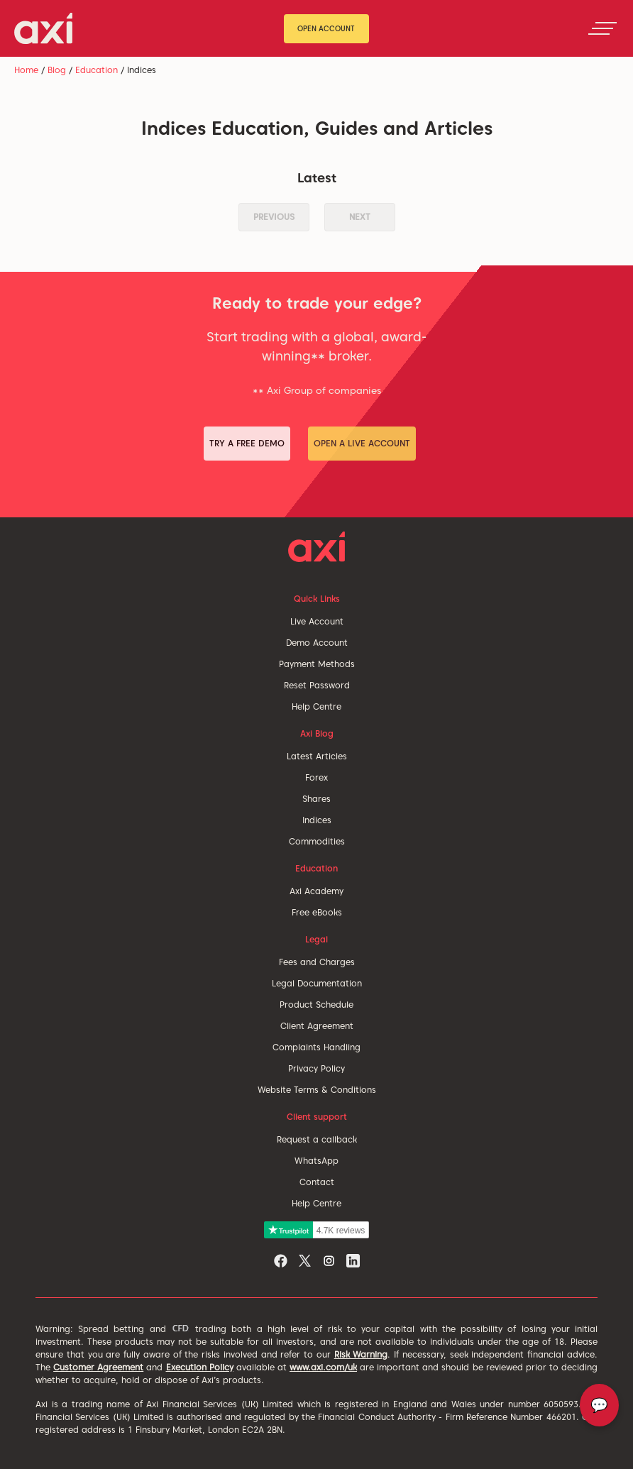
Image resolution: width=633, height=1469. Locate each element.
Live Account (316, 621)
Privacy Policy (316, 1068)
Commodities (317, 841)
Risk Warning (361, 1354)
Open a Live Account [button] (362, 443)
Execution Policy (199, 1367)
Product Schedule (316, 1004)
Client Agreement (316, 1025)
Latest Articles (317, 756)
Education (96, 70)
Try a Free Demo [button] (247, 443)
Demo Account (317, 642)
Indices (316, 820)
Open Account (326, 28)
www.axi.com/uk (323, 1367)
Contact (316, 1182)
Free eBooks (317, 912)
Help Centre (316, 706)
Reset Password (317, 685)
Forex (316, 777)
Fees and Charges (317, 962)
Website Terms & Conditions (317, 1089)
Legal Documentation (317, 983)
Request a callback (317, 1139)
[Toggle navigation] (602, 28)
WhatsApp (316, 1160)
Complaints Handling (316, 1047)
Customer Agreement (98, 1367)
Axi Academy (316, 891)
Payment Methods (317, 664)
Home (26, 70)
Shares (316, 798)
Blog (57, 70)
